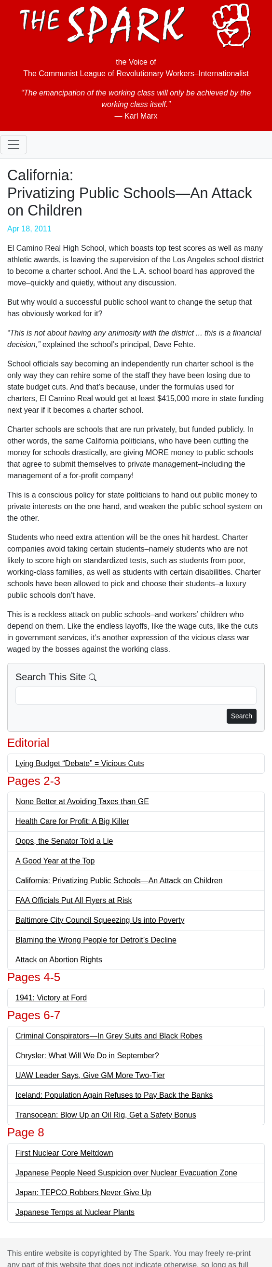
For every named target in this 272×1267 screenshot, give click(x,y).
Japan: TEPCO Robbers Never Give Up (83, 1192)
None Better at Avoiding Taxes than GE (82, 801)
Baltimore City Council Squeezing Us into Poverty (99, 920)
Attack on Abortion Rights (58, 960)
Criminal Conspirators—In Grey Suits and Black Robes (109, 1036)
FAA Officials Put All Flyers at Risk (73, 900)
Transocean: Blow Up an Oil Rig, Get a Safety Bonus (105, 1115)
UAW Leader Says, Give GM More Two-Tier (90, 1075)
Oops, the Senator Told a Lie (64, 841)
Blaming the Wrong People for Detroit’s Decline (96, 940)
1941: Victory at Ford (51, 998)
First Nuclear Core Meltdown (64, 1153)
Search (241, 716)
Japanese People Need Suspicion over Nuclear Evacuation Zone (126, 1173)
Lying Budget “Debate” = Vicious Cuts (79, 763)
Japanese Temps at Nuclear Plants (75, 1212)
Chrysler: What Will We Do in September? (87, 1055)
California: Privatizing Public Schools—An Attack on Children (119, 880)
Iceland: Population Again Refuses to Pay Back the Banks (114, 1095)
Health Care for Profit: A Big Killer (72, 821)
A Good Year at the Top (55, 861)
